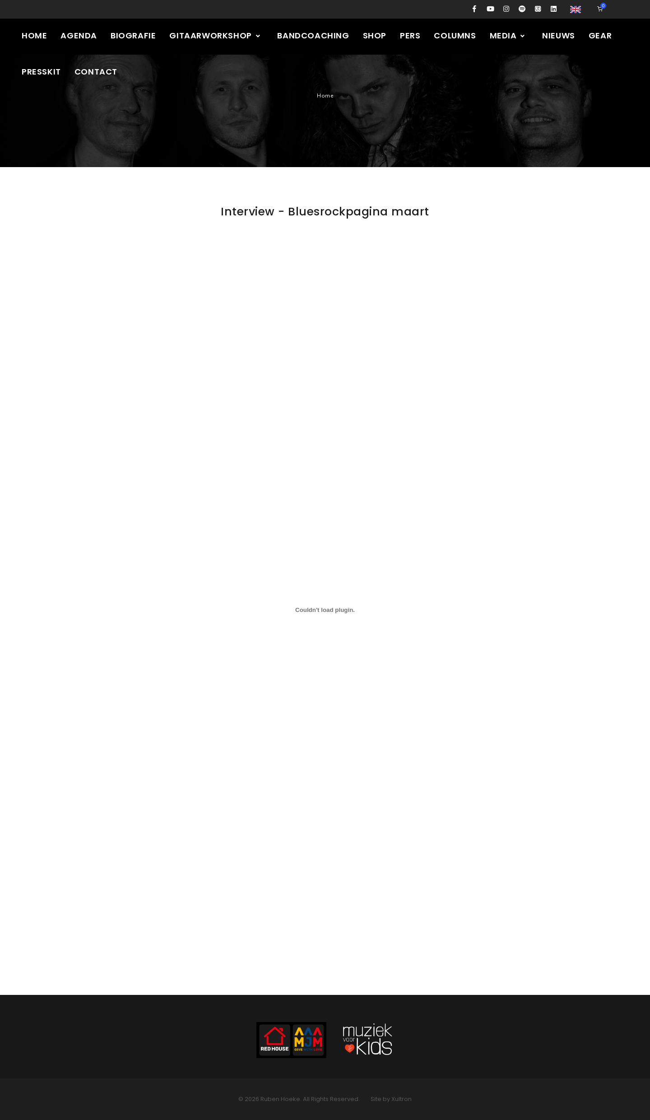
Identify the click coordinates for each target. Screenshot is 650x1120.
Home (34, 35)
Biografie (133, 35)
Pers (410, 35)
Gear (600, 35)
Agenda (78, 35)
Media (508, 35)
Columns (455, 35)
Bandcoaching (313, 35)
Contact (95, 71)
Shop (374, 35)
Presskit (41, 71)
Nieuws (558, 35)
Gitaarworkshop (215, 35)
